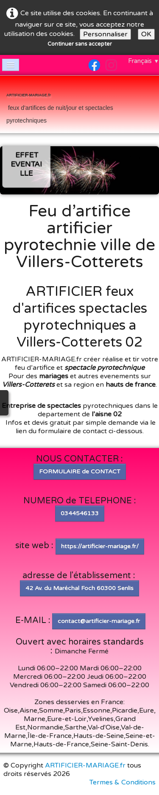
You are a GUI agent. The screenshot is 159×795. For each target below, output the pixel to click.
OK (146, 34)
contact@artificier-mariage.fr (99, 621)
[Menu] (10, 65)
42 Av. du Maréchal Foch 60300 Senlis (79, 588)
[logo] (79, 105)
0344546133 (80, 513)
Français (143, 61)
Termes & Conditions (122, 782)
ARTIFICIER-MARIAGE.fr (85, 765)
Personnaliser (105, 34)
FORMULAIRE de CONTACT (79, 471)
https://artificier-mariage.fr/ (100, 546)
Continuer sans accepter (79, 44)
